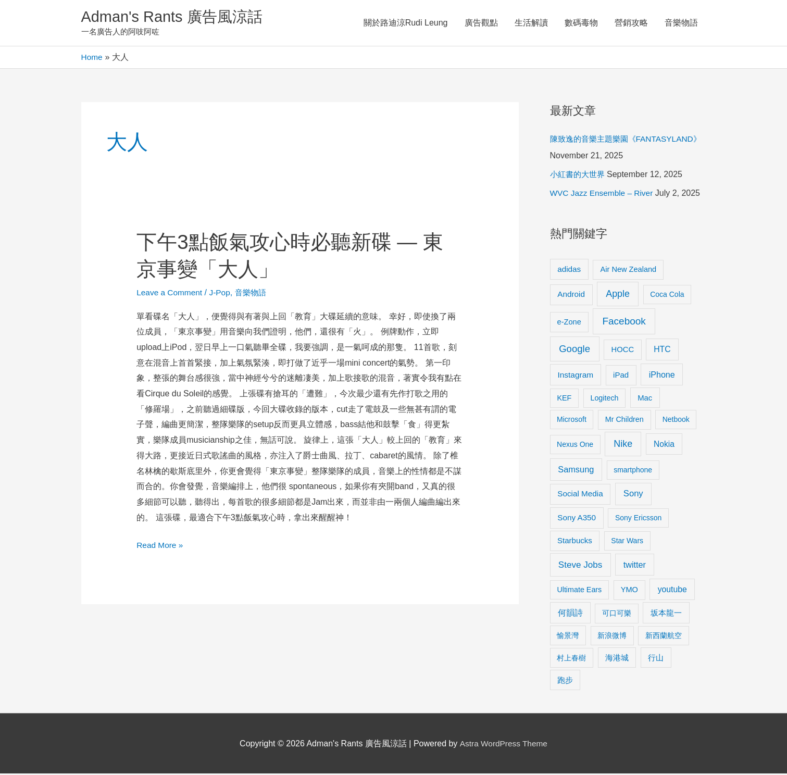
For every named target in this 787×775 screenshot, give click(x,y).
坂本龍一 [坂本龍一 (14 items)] (666, 614)
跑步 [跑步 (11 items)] (565, 681)
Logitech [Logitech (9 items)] (604, 399)
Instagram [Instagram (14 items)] (575, 376)
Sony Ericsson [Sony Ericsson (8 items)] (638, 519)
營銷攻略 (631, 23)
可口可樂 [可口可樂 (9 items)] (616, 614)
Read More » (160, 545)
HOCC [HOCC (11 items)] (622, 350)
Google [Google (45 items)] (574, 349)
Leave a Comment (170, 293)
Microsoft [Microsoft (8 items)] (571, 421)
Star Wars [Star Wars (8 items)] (627, 542)
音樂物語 (681, 23)
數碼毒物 (581, 23)
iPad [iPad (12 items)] (621, 376)
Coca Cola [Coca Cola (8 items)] (667, 296)
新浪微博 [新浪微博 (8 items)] (612, 636)
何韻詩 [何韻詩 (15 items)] (570, 614)
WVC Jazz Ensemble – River (603, 194)
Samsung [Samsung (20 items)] (576, 471)
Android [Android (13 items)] (571, 295)
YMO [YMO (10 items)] (629, 590)
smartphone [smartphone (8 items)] (633, 471)
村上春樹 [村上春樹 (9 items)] (571, 659)
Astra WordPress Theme (503, 744)
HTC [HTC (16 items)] (662, 350)
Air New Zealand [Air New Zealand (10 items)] (629, 270)
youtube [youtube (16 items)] (672, 590)
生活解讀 (531, 23)
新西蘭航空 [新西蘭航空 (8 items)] (663, 636)
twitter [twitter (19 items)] (634, 565)
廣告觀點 (481, 23)
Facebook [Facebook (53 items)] (623, 322)
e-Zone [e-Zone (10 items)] (569, 323)
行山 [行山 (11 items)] (656, 659)
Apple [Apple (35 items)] (618, 295)
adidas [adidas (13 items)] (569, 270)
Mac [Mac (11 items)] (645, 399)
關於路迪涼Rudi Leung (406, 23)
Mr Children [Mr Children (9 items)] (624, 421)
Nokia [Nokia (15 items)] (664, 445)
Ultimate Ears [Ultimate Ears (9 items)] (579, 590)
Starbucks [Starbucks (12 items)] (574, 542)
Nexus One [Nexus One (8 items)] (575, 446)
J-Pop (222, 293)
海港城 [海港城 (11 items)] (617, 659)
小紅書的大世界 (579, 175)
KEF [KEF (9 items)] (564, 399)
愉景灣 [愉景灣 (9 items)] (568, 636)
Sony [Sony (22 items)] (633, 495)
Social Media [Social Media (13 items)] (580, 495)
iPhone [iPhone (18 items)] (662, 376)
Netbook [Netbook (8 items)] (676, 421)
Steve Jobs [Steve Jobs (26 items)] (580, 566)
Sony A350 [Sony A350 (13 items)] (576, 519)
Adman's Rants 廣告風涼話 (175, 17)
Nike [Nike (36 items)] (623, 445)
